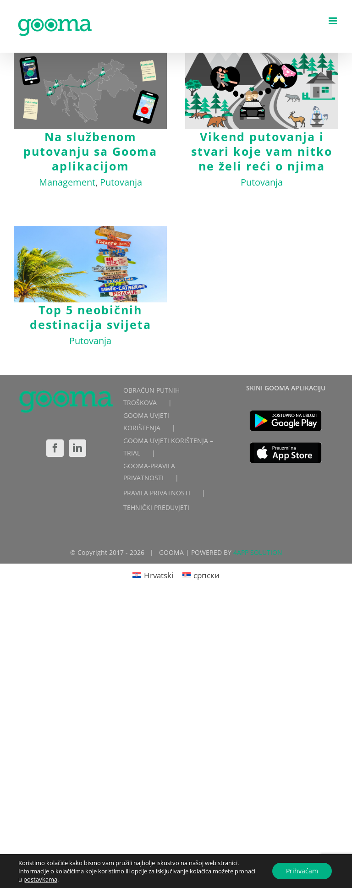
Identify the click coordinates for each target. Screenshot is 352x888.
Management (67, 182)
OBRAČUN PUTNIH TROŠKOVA (151, 396)
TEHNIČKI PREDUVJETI (156, 507)
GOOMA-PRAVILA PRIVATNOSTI (149, 471)
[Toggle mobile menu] (333, 21)
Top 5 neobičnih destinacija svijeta (90, 317)
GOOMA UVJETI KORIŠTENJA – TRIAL (168, 446)
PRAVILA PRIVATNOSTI (156, 492)
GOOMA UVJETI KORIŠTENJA (146, 421)
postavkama (40, 879)
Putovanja (121, 182)
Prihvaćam (302, 870)
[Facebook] (55, 448)
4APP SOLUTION (257, 552)
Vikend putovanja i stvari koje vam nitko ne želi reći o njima (261, 151)
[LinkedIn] (77, 448)
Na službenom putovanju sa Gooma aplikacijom (90, 151)
